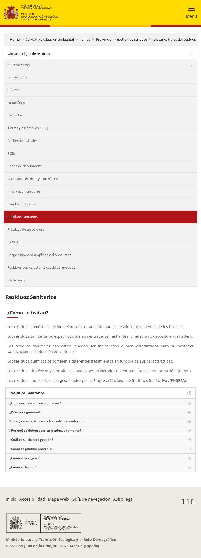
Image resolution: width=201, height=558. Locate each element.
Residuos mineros (21, 204)
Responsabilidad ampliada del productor (39, 254)
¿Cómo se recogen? (24, 458)
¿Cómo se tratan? (22, 467)
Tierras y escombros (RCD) (28, 128)
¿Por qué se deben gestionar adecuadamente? (45, 430)
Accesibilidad (32, 499)
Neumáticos (17, 102)
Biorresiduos (17, 77)
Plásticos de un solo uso (26, 229)
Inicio (11, 499)
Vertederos (16, 280)
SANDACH (15, 242)
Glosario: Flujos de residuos (174, 39)
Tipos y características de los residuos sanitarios (46, 421)
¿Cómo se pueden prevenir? (31, 449)
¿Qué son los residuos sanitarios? (35, 403)
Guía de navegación (91, 499)
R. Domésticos (19, 65)
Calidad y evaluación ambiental (50, 39)
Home (15, 39)
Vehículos (15, 115)
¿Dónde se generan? (25, 412)
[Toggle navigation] (189, 12)
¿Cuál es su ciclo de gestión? (31, 439)
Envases (14, 89)
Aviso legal (123, 499)
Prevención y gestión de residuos (121, 39)
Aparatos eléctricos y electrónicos (33, 178)
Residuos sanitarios (23, 216)
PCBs (11, 153)
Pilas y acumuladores (24, 191)
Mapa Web (58, 499)
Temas (85, 39)
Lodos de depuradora (24, 166)
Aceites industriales (22, 140)
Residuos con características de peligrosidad (42, 267)
